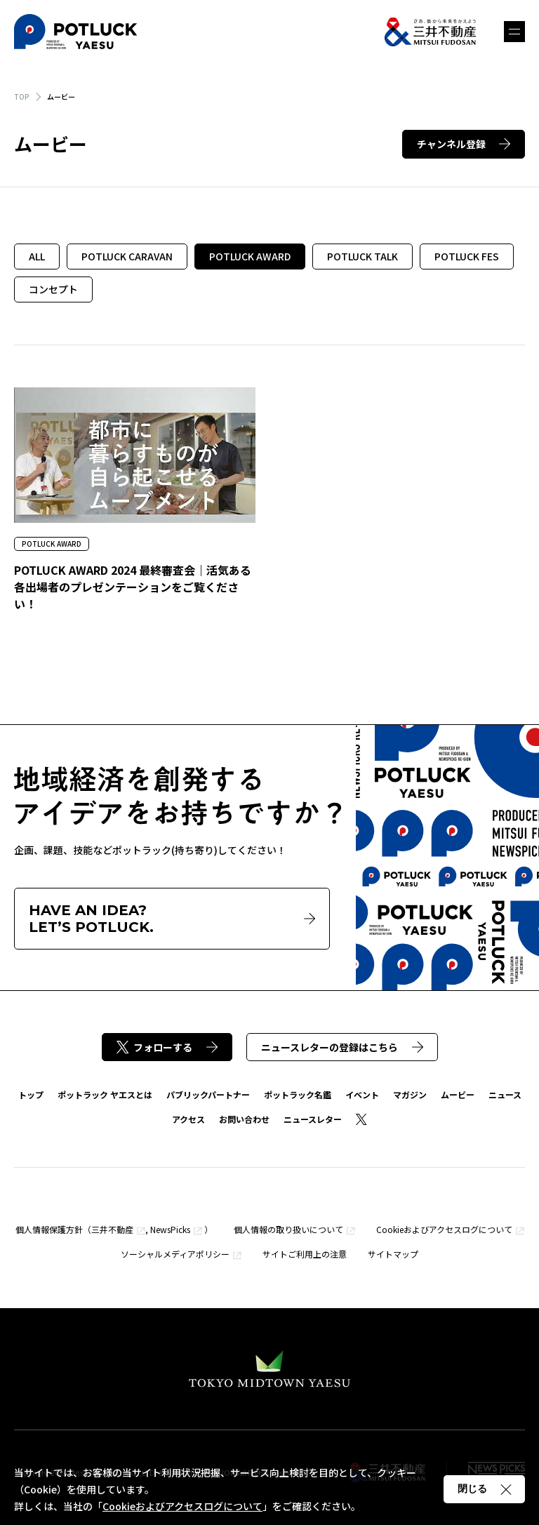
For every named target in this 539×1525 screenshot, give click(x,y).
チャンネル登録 (463, 144)
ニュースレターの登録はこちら (342, 1047)
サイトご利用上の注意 (304, 1254)
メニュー (514, 31)
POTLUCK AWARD (250, 256)
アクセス (188, 1119)
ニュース (504, 1094)
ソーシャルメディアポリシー (175, 1254)
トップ (31, 1094)
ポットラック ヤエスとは (105, 1094)
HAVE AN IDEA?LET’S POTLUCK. (172, 918)
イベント (362, 1094)
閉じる (484, 1488)
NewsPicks (170, 1229)
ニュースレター (313, 1119)
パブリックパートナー (208, 1094)
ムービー (457, 1094)
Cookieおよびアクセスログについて (444, 1229)
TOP (21, 96)
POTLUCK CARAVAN (127, 256)
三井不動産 (112, 1229)
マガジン (410, 1094)
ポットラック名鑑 (297, 1094)
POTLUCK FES (466, 256)
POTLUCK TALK (362, 256)
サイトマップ (393, 1254)
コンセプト (53, 289)
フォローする (167, 1047)
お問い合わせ (244, 1119)
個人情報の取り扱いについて (288, 1229)
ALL (37, 256)
